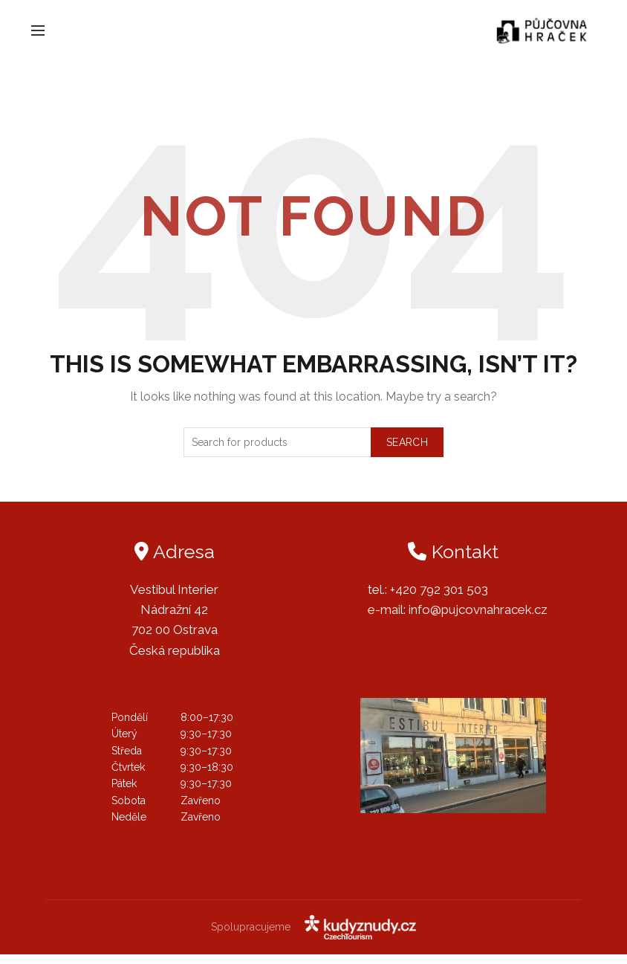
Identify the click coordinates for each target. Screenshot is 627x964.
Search (407, 451)
